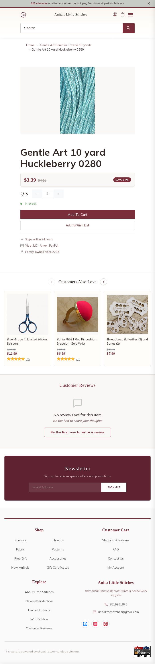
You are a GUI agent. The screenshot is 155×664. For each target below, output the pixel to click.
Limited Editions (39, 611)
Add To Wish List (77, 226)
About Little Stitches (39, 592)
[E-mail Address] (65, 488)
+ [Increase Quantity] (59, 194)
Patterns (58, 550)
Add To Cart (77, 215)
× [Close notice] (148, 3)
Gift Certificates (58, 568)
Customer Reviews (39, 629)
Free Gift (20, 559)
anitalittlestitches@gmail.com (116, 612)
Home (30, 45)
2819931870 (115, 605)
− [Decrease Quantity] (37, 194)
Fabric (20, 550)
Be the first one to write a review (77, 433)
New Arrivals (20, 568)
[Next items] (103, 282)
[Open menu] (130, 15)
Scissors (20, 540)
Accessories (58, 559)
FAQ (116, 550)
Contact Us (116, 559)
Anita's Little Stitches (71, 15)
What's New (39, 620)
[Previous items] (51, 282)
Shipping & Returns (115, 540)
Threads (58, 540)
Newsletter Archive (39, 601)
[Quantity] (48, 194)
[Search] (72, 29)
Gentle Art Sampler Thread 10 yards (65, 45)
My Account (116, 568)
